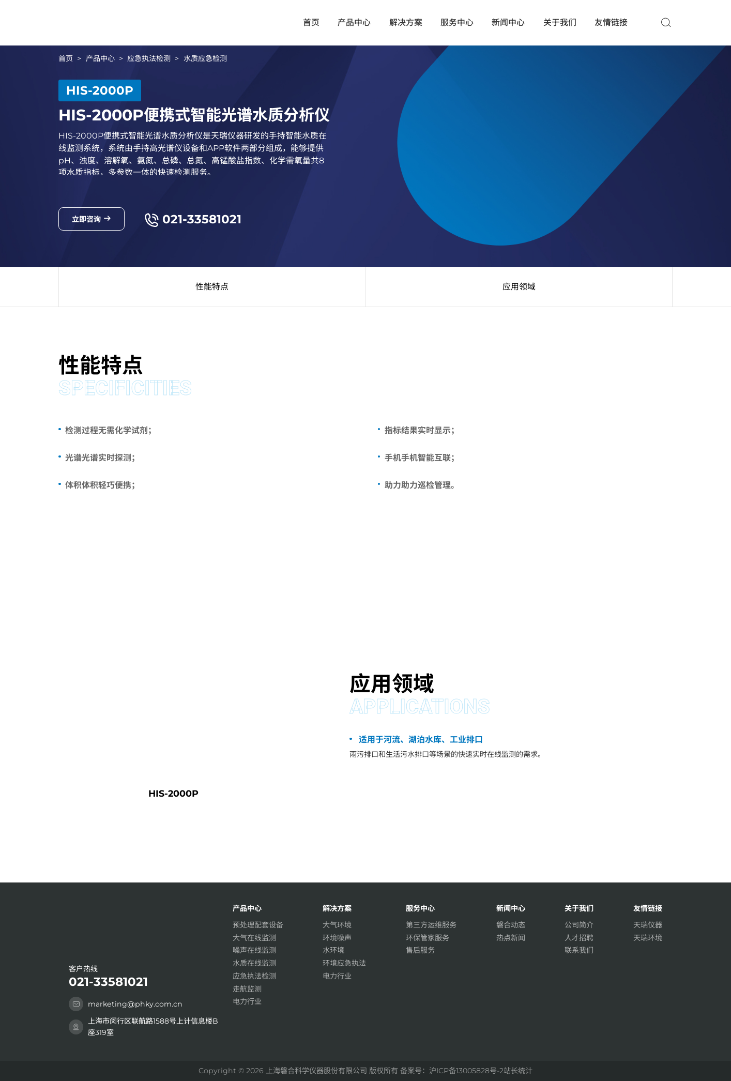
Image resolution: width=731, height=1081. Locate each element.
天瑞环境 (647, 937)
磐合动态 (510, 925)
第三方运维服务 (431, 925)
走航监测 (247, 989)
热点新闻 (510, 937)
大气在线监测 (254, 937)
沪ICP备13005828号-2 (466, 1070)
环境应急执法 (344, 963)
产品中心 (354, 22)
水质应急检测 (205, 58)
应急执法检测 (149, 58)
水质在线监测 (254, 963)
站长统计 (518, 1070)
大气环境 (337, 925)
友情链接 (611, 22)
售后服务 (420, 950)
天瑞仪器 (647, 925)
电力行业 (247, 1001)
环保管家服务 (427, 937)
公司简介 (579, 925)
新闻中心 (508, 22)
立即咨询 (91, 219)
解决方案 (405, 22)
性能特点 (212, 287)
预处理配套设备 (258, 925)
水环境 (333, 950)
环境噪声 (337, 937)
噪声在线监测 (254, 950)
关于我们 (559, 22)
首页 (311, 22)
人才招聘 (579, 937)
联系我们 (579, 950)
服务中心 (457, 22)
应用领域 (519, 287)
